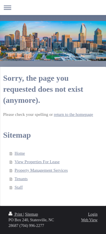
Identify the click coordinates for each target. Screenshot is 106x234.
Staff (19, 187)
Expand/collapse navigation (53, 7)
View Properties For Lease (37, 161)
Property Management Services (41, 170)
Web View (89, 220)
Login (93, 214)
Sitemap (31, 214)
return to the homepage (73, 114)
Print (15, 214)
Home (20, 153)
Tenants (21, 178)
